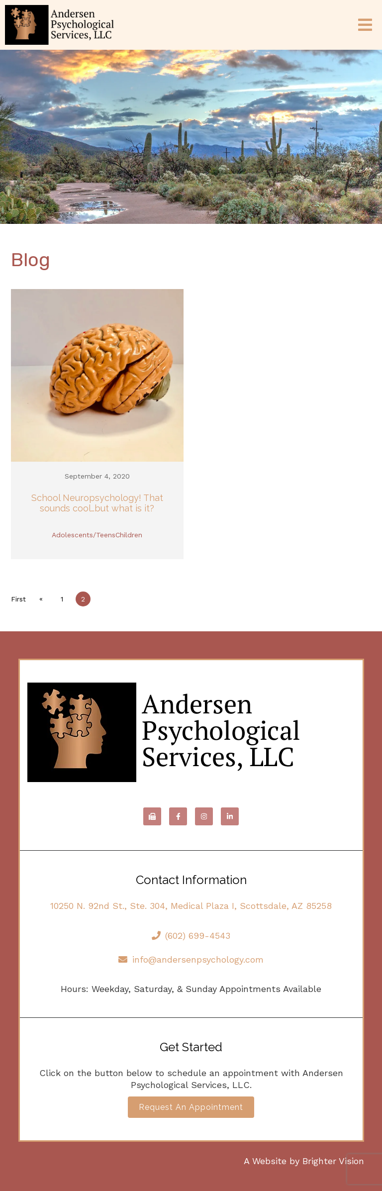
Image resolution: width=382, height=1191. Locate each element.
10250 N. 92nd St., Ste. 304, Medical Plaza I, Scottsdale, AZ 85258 (191, 905)
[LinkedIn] (230, 816)
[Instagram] (204, 816)
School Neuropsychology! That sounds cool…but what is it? (97, 503)
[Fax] (152, 816)
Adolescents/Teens (83, 535)
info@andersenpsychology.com (191, 959)
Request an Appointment (191, 1107)
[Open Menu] (365, 25)
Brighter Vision (333, 1161)
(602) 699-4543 (191, 935)
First (18, 599)
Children (128, 535)
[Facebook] (178, 816)
